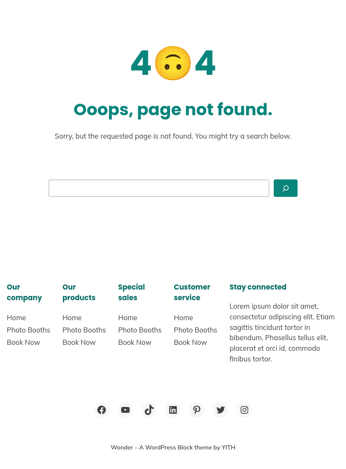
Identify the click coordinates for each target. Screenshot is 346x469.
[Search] (286, 188)
